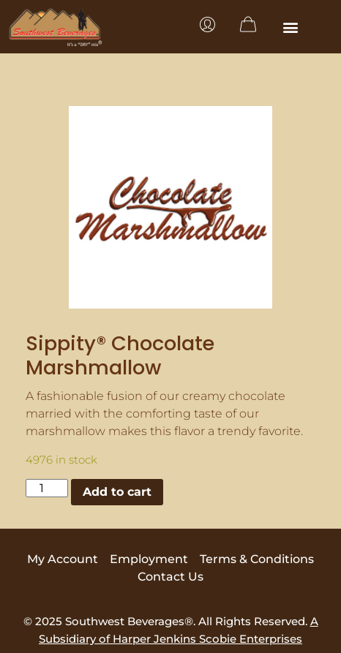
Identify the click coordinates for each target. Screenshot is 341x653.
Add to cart (117, 492)
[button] (290, 27)
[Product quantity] (47, 488)
